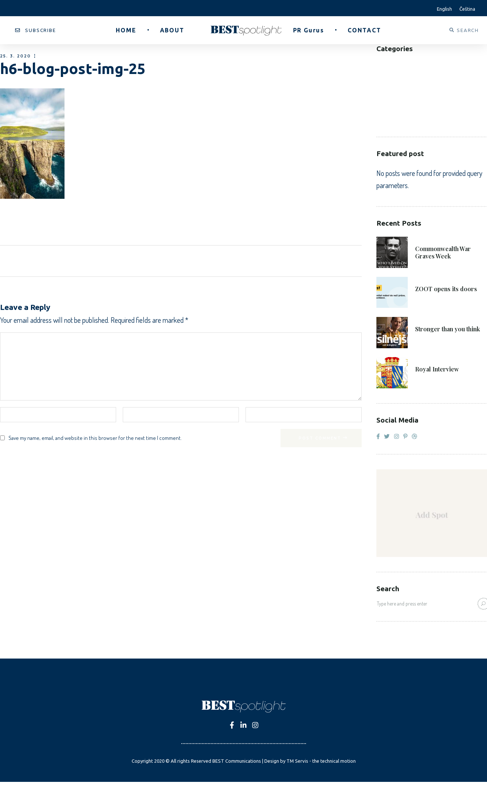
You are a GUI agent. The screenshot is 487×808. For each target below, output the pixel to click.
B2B (381, 64)
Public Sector (397, 108)
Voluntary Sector (403, 119)
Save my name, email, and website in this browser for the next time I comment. (95, 437)
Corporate (392, 86)
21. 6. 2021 (429, 238)
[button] (35, 30)
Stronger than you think (447, 329)
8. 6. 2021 (428, 278)
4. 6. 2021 (428, 318)
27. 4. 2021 (430, 358)
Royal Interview (437, 369)
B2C (381, 75)
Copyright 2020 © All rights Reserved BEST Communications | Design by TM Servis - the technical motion (244, 760)
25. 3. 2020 (15, 56)
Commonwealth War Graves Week (443, 252)
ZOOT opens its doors (446, 289)
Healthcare (393, 97)
